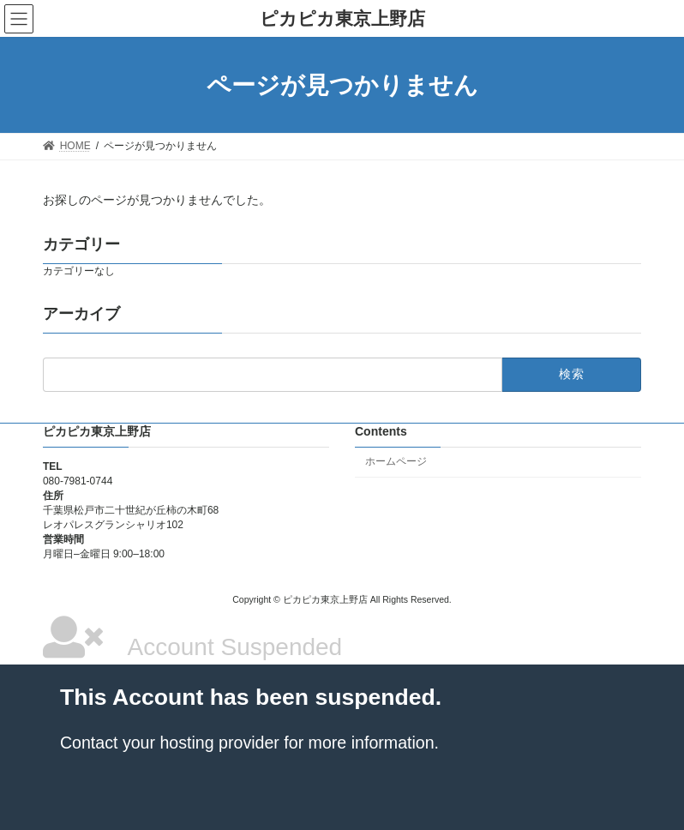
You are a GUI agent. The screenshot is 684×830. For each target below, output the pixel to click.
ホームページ (396, 461)
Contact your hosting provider (169, 742)
